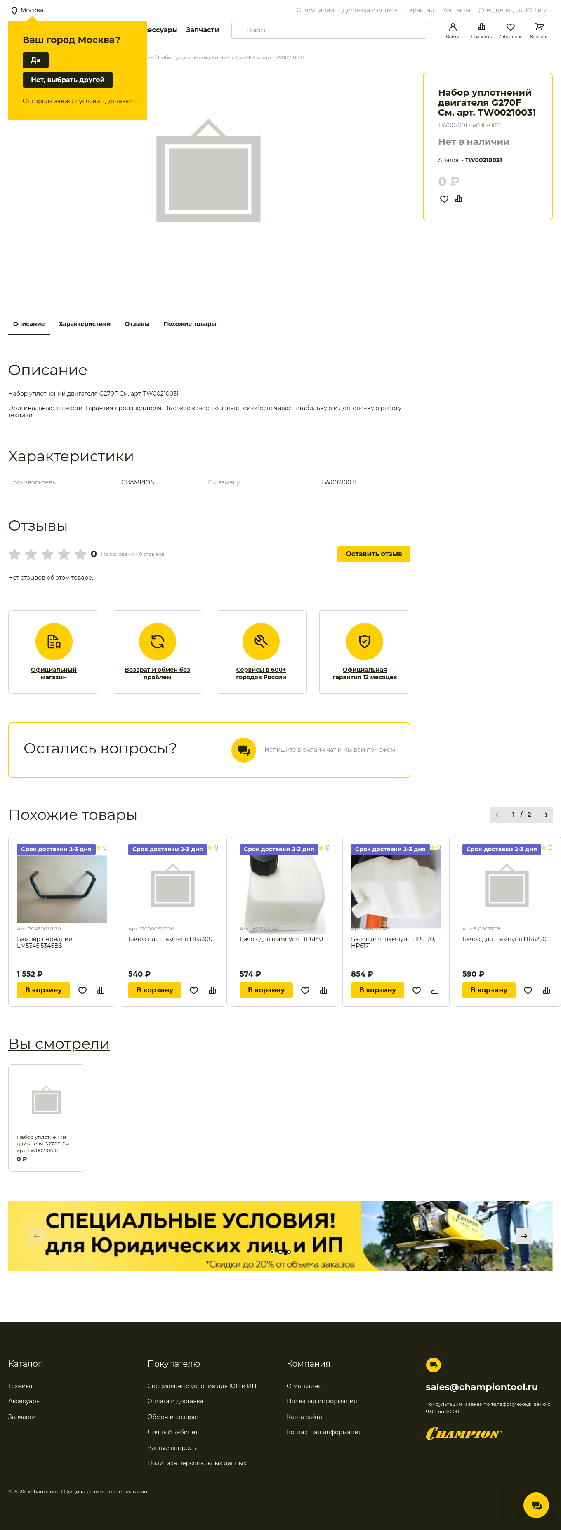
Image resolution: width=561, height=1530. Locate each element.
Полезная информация (322, 1401)
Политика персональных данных (197, 1463)
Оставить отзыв (374, 554)
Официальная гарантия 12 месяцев (364, 673)
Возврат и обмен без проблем (158, 673)
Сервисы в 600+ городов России (261, 673)
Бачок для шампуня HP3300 (170, 939)
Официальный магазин (54, 673)
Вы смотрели (59, 1043)
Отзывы (137, 324)
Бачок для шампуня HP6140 (281, 939)
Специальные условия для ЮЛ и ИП (202, 1386)
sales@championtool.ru (482, 1387)
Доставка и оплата (370, 10)
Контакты (456, 10)
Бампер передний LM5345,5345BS (45, 942)
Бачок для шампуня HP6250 (504, 939)
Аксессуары (156, 30)
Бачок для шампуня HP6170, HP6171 (393, 942)
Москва (32, 10)
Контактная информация (324, 1432)
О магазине (304, 1386)
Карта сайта (304, 1417)
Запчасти (202, 30)
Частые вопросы (172, 1448)
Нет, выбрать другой (68, 80)
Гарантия (420, 10)
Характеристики (85, 324)
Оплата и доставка (175, 1401)
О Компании (315, 10)
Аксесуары (24, 1401)
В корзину (43, 990)
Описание (29, 324)
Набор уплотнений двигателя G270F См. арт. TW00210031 (43, 1143)
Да (35, 60)
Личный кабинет (173, 1432)
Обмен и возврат (173, 1417)
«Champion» (43, 1491)
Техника (20, 1386)
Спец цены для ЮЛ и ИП (515, 10)
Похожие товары (189, 324)
